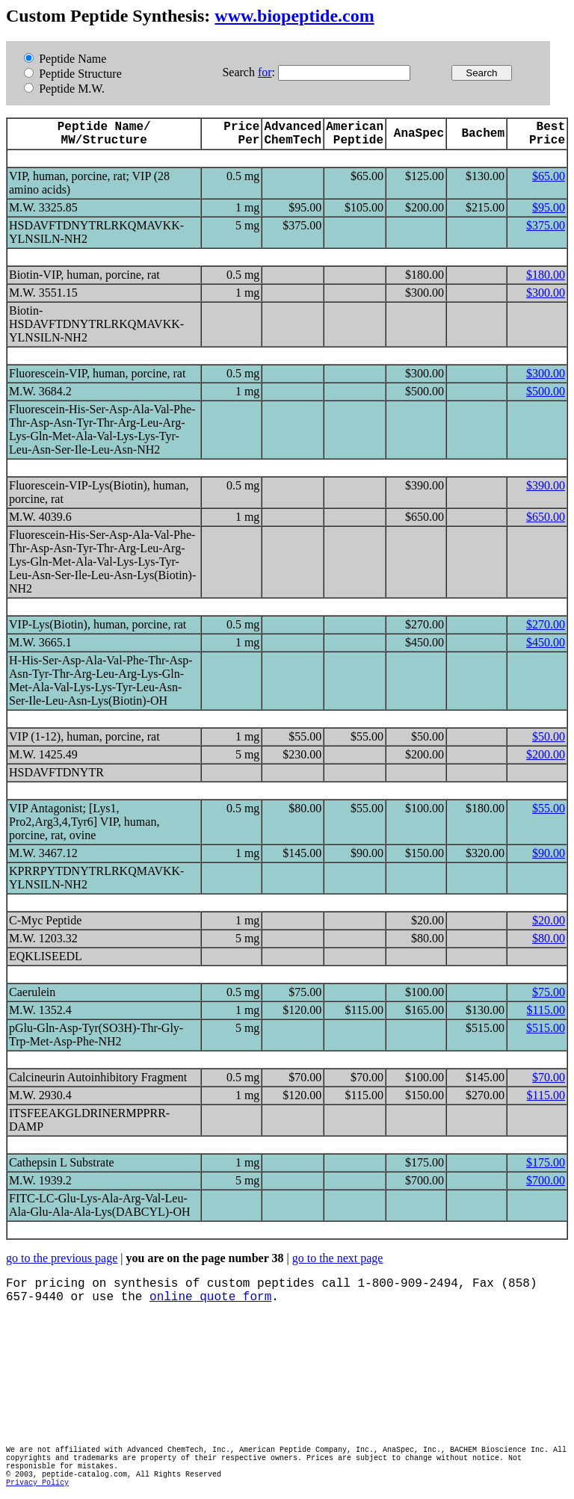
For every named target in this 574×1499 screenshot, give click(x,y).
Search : (250, 72)
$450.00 (545, 642)
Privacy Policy (37, 1483)
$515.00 (545, 1028)
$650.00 (545, 516)
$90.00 (548, 853)
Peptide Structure (73, 73)
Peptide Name (65, 58)
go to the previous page (61, 1258)
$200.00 (545, 754)
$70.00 (548, 1077)
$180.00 (545, 274)
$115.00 (546, 1010)
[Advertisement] (278, 1375)
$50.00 (548, 736)
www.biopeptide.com (294, 15)
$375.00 (545, 225)
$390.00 (545, 485)
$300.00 (545, 292)
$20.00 (548, 920)
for (265, 72)
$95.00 (548, 207)
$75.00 (548, 992)
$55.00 (548, 808)
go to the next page (337, 1258)
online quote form (210, 1297)
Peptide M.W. (64, 88)
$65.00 (548, 176)
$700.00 (545, 1180)
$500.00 (545, 391)
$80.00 (548, 938)
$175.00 (545, 1162)
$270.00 (545, 624)
